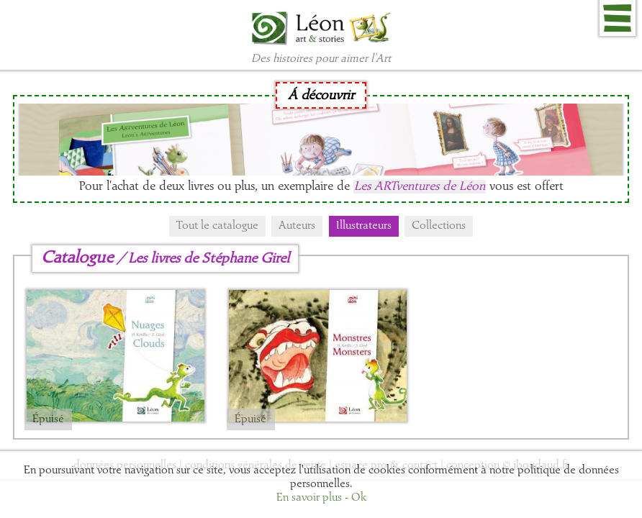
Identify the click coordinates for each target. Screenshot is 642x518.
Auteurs (297, 226)
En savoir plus (309, 498)
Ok (358, 498)
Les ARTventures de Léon (419, 187)
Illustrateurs (364, 226)
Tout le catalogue (217, 226)
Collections (439, 226)
